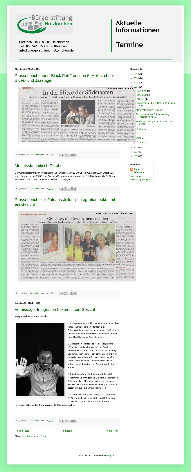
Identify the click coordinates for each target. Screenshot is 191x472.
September (142, 129)
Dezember (141, 90)
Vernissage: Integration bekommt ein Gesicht (55, 309)
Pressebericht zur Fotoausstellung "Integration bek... (152, 115)
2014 (136, 151)
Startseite (68, 431)
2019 (136, 74)
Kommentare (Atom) (36, 436)
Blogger (110, 455)
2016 (136, 87)
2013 (136, 156)
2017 (136, 82)
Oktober (140, 99)
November (141, 95)
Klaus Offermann (139, 171)
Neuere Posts (22, 431)
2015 (136, 147)
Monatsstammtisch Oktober (39, 165)
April (138, 138)
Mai (138, 133)
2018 (136, 78)
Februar (140, 142)
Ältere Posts (112, 431)
